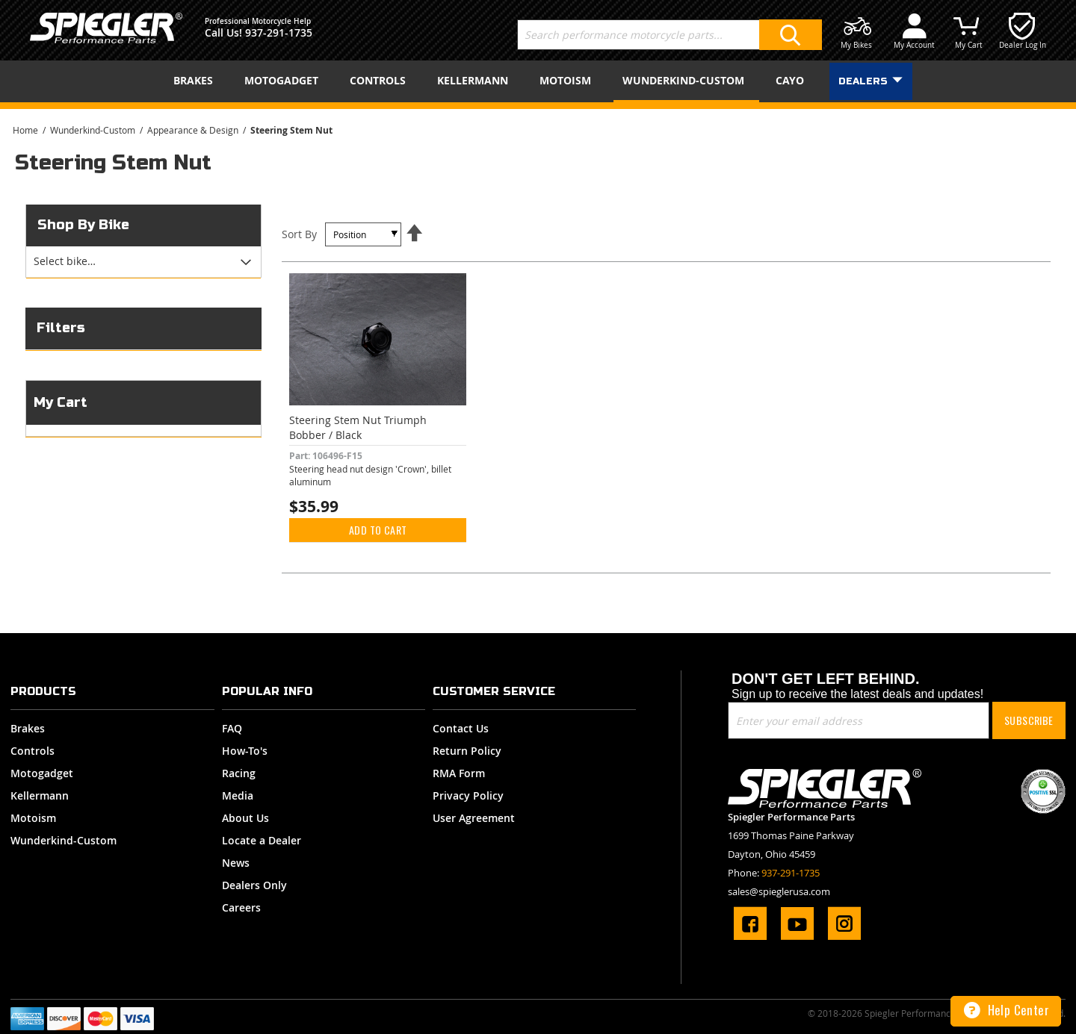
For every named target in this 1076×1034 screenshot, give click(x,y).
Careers (241, 907)
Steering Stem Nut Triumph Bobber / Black (358, 427)
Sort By (299, 234)
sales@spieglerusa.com (779, 891)
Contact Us (461, 728)
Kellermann (39, 795)
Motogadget (41, 773)
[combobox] (669, 34)
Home (26, 130)
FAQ (232, 728)
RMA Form (459, 773)
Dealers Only (254, 885)
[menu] (538, 81)
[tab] (143, 262)
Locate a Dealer (261, 840)
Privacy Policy (468, 795)
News (236, 863)
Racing (239, 773)
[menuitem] (196, 80)
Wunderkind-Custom (93, 130)
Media (237, 795)
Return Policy (467, 751)
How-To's (245, 751)
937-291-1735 (278, 32)
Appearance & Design (194, 130)
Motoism (33, 818)
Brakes (27, 728)
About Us (245, 818)
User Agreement (474, 818)
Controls (32, 751)
